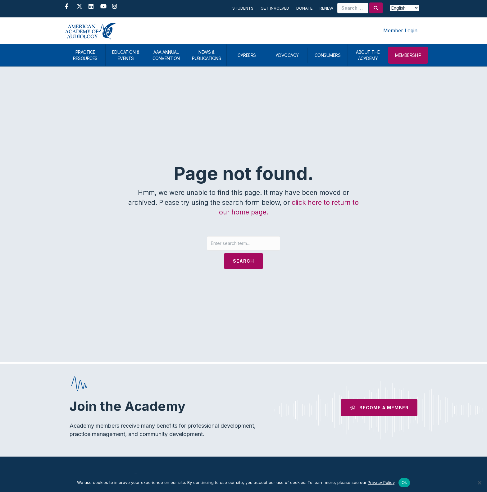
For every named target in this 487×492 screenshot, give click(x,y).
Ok (404, 482)
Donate (304, 8)
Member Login (400, 30)
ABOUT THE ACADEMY (368, 55)
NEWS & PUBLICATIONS (206, 55)
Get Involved (275, 8)
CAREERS (247, 55)
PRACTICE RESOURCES (85, 55)
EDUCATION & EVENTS (125, 55)
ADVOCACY (287, 55)
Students (242, 8)
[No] (479, 483)
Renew (326, 8)
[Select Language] (404, 8)
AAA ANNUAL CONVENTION (166, 55)
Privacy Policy (381, 482)
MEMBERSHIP (408, 55)
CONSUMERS (328, 55)
